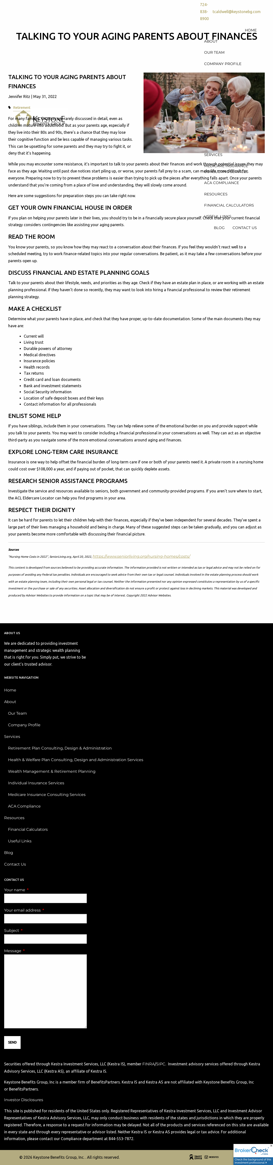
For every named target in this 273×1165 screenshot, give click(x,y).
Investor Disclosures (23, 1100)
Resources (14, 818)
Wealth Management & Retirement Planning (52, 772)
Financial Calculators (28, 830)
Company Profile (24, 725)
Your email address (42, 910)
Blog (8, 853)
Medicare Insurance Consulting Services (47, 795)
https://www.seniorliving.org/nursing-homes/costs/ (141, 557)
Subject (32, 931)
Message (33, 951)
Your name (35, 890)
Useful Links (20, 841)
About (10, 702)
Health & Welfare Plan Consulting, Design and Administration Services (75, 760)
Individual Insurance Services (36, 783)
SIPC (160, 1064)
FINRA (148, 1064)
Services (12, 737)
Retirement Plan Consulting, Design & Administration (60, 748)
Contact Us (15, 864)
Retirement (21, 108)
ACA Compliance (24, 806)
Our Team (17, 714)
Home (10, 690)
